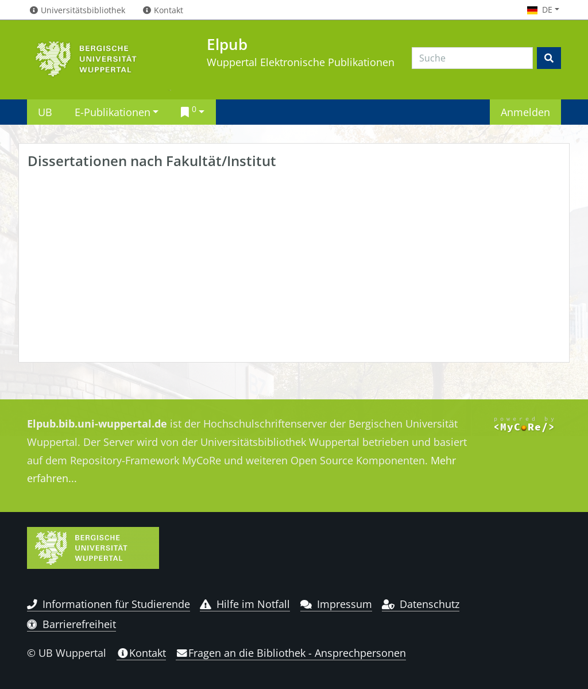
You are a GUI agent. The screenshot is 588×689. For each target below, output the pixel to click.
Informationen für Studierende (108, 604)
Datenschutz (420, 604)
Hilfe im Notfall (245, 604)
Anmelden (525, 112)
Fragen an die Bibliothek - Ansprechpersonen (291, 653)
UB (45, 112)
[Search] (472, 58)
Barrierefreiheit (71, 624)
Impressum (336, 604)
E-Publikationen (112, 112)
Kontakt (141, 653)
